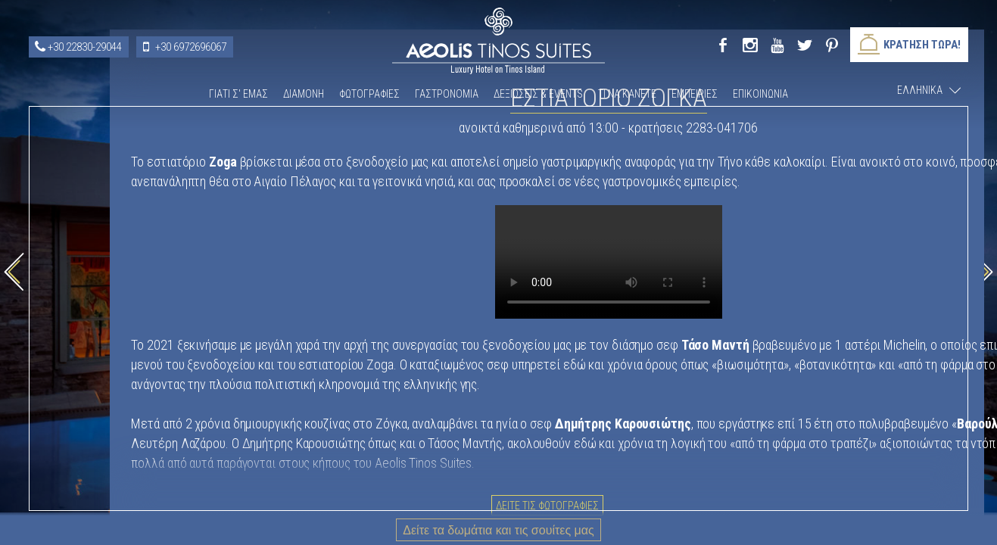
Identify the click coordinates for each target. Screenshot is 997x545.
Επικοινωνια (760, 94)
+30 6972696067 (190, 47)
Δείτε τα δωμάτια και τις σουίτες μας (498, 530)
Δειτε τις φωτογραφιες (719, 460)
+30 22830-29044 (85, 47)
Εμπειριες (694, 94)
